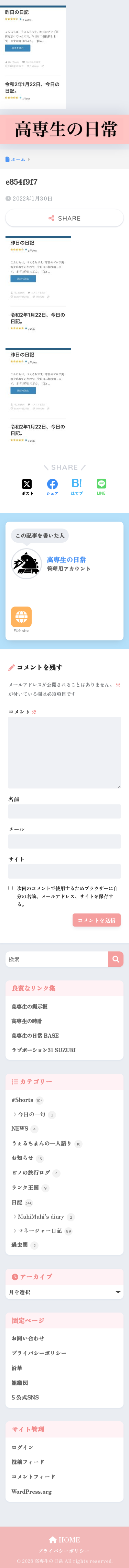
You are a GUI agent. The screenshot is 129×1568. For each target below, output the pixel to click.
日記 (22, 1202)
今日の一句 (37, 1114)
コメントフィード (33, 1477)
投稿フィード (27, 1462)
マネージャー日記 (45, 1231)
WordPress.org (31, 1492)
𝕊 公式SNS (25, 1397)
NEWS (25, 1128)
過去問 (25, 1245)
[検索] (115, 959)
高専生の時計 (26, 1021)
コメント (22, 711)
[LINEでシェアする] (101, 487)
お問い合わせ (27, 1338)
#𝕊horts (27, 1100)
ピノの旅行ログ (36, 1173)
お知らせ (27, 1158)
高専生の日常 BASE (34, 1035)
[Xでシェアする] (27, 487)
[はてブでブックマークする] (77, 487)
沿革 (16, 1368)
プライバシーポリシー (38, 1353)
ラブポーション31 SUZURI (43, 1050)
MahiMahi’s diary (46, 1216)
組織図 (19, 1383)
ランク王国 (30, 1187)
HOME (64, 1540)
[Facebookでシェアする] (52, 487)
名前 (13, 799)
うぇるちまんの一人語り (47, 1143)
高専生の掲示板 (29, 1006)
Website (21, 630)
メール (16, 829)
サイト (16, 859)
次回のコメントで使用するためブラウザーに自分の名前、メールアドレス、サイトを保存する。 (67, 896)
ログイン (22, 1447)
